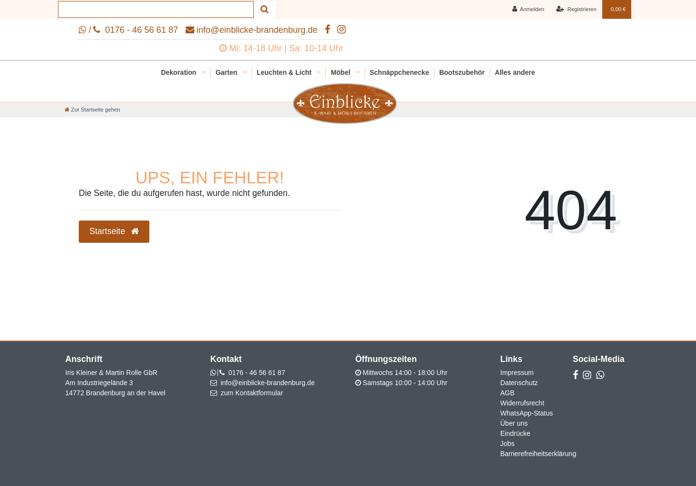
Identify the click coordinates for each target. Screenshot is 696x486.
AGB (507, 393)
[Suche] (265, 9)
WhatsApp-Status (526, 413)
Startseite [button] (114, 231)
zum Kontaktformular (251, 393)
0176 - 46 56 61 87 (256, 372)
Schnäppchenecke (399, 72)
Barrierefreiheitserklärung (538, 454)
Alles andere (515, 72)
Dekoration (179, 72)
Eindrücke (515, 433)
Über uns (514, 423)
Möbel (341, 72)
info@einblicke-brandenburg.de (252, 30)
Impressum (517, 372)
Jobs (507, 443)
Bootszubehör (462, 72)
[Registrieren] (576, 9)
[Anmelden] (528, 9)
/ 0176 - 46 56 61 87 (128, 30)
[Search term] (156, 9)
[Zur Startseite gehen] (92, 109)
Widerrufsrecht (522, 403)
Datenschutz (519, 383)
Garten (227, 72)
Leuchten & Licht (285, 72)
